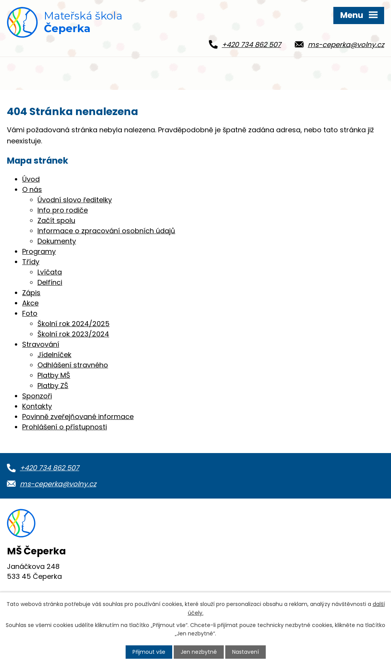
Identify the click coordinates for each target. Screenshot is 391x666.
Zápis (31, 292)
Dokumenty (56, 241)
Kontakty (37, 406)
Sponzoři (37, 396)
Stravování (40, 344)
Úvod (31, 179)
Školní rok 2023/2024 (73, 334)
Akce (30, 303)
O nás (32, 189)
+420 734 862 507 (49, 468)
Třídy (30, 261)
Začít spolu (56, 220)
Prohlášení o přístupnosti (64, 427)
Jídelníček (54, 354)
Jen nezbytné (199, 652)
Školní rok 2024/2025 (73, 323)
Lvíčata (49, 272)
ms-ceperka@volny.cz (58, 484)
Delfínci (49, 282)
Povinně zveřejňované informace (78, 416)
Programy (39, 251)
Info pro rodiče (62, 210)
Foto (29, 313)
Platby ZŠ (52, 385)
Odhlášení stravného (72, 365)
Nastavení (245, 652)
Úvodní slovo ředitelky (74, 200)
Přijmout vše (148, 652)
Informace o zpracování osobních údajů (106, 231)
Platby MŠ (53, 375)
